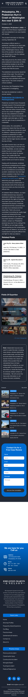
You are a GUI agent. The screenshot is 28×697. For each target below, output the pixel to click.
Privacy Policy (14, 691)
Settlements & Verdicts (10, 635)
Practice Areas (7, 632)
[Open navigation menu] (2, 3)
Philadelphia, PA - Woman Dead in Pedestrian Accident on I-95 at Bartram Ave (18, 405)
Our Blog (6, 629)
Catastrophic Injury (9, 656)
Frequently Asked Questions (12, 626)
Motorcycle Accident (9, 653)
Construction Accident (10, 659)
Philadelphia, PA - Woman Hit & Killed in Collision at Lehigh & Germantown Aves (17, 396)
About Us (6, 642)
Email (6, 461)
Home (5, 619)
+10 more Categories (20, 338)
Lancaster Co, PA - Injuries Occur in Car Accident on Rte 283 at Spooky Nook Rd (18, 435)
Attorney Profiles (8, 623)
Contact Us (6, 639)
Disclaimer (7, 691)
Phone (6, 469)
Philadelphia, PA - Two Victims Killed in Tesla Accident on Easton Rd (18, 415)
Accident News (13, 390)
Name (6, 454)
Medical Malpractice (9, 669)
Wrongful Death (8, 662)
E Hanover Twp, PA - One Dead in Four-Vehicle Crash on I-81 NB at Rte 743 (18, 425)
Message (7, 476)
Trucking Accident (8, 666)
